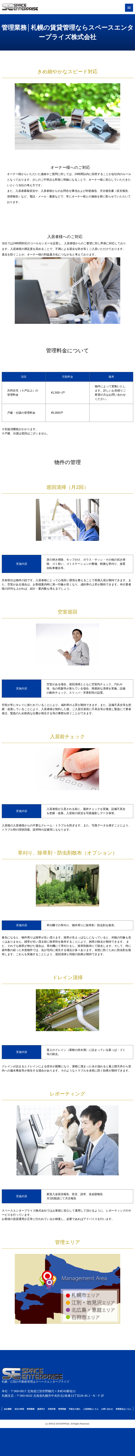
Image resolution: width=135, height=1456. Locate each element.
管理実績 (62, 1409)
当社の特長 (19, 1409)
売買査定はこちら (123, 1409)
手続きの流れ (74, 1409)
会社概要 (8, 1409)
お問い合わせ (107, 1409)
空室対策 (52, 1409)
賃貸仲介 (41, 1409)
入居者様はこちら (91, 1409)
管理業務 (30, 1409)
